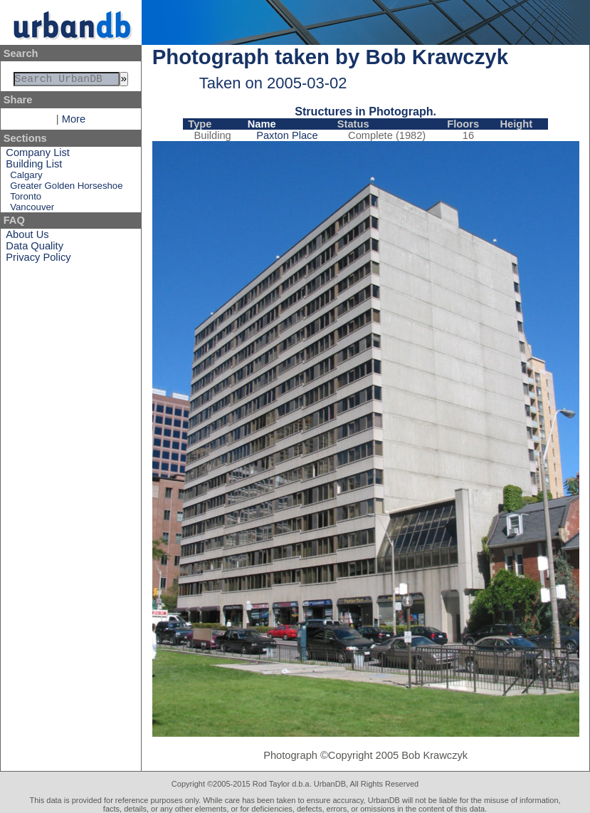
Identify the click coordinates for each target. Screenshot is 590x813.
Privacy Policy (38, 260)
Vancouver (32, 209)
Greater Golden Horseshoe (66, 188)
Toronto (25, 199)
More (73, 122)
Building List (34, 166)
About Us (27, 237)
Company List (38, 155)
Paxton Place (286, 135)
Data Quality (34, 248)
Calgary (26, 177)
